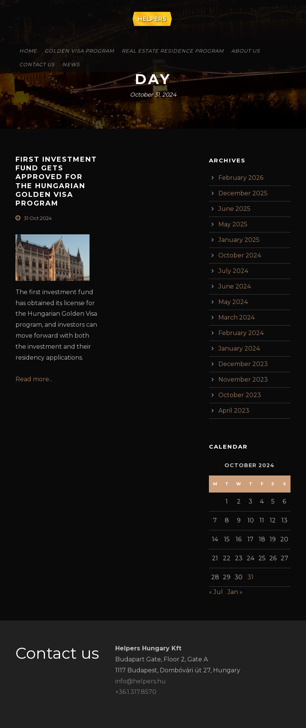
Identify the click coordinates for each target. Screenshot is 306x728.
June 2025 (234, 208)
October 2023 (239, 395)
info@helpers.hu (140, 681)
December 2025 (242, 193)
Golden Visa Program (79, 51)
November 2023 (243, 379)
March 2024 (236, 317)
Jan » (235, 591)
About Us (245, 51)
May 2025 (232, 224)
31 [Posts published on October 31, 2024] (250, 577)
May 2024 (233, 302)
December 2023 (243, 364)
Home (28, 51)
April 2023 (233, 410)
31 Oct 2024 (38, 218)
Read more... (34, 379)
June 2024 (234, 286)
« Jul (216, 591)
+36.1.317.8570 (135, 691)
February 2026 (240, 177)
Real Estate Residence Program (173, 51)
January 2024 (239, 348)
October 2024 (239, 255)
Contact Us (37, 64)
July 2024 (233, 270)
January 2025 (239, 239)
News (71, 64)
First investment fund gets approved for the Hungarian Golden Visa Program (56, 181)
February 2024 (241, 333)
